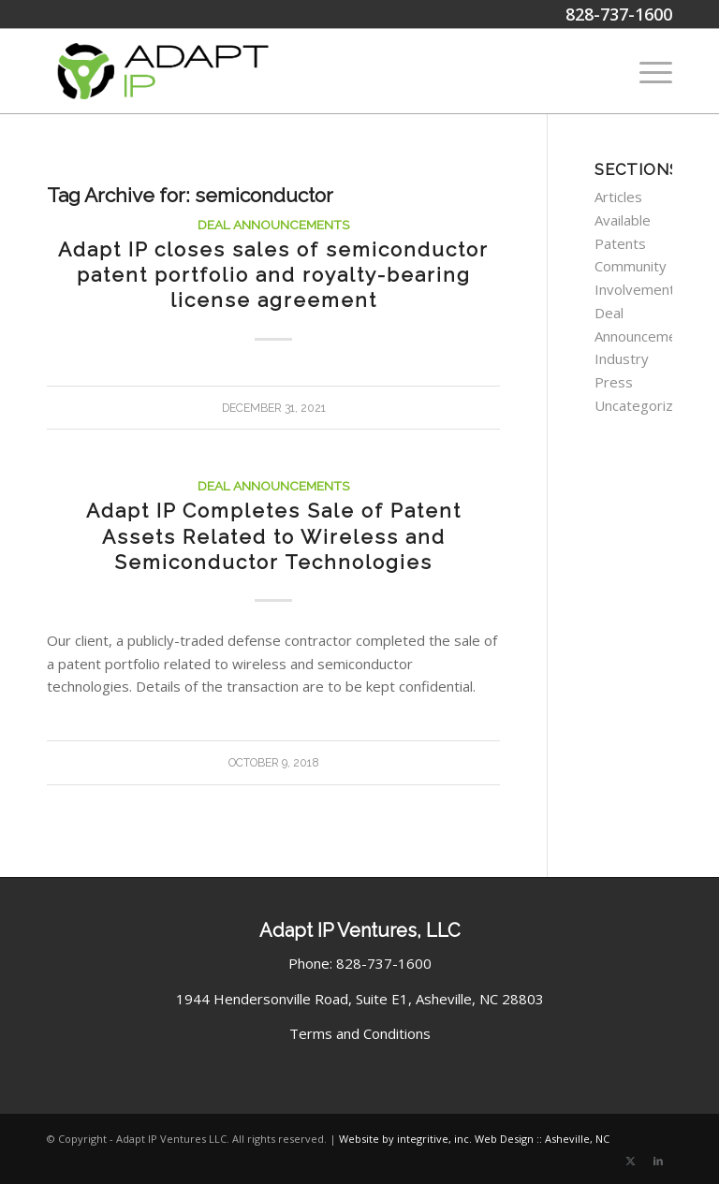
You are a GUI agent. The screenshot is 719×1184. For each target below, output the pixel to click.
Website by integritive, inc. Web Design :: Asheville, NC (474, 1139)
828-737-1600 (618, 14)
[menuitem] (646, 71)
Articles (618, 196)
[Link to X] (630, 1161)
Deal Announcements (273, 224)
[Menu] (646, 71)
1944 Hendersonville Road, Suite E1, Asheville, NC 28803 (360, 998)
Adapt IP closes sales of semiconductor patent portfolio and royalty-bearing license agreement (273, 275)
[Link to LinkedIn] (658, 1161)
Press (613, 382)
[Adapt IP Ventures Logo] (162, 71)
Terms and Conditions (360, 1033)
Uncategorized (642, 405)
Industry (621, 358)
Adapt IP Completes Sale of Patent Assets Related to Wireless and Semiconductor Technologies (274, 536)
